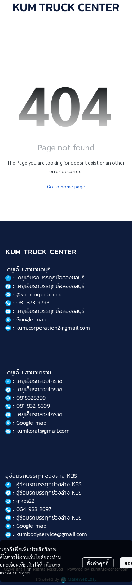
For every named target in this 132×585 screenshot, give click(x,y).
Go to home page (66, 186)
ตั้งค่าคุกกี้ (98, 563)
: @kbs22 (19, 500)
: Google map (25, 422)
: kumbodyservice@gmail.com (46, 534)
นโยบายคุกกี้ (17, 572)
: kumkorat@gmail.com (37, 430)
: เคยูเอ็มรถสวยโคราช (33, 381)
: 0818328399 (25, 397)
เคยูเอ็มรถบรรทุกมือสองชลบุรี (50, 277)
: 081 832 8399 (27, 405)
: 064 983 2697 (28, 509)
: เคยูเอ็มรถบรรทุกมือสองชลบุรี (44, 286)
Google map (31, 319)
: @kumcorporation (33, 294)
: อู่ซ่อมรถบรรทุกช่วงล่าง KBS (43, 484)
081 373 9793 (32, 302)
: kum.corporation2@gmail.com (47, 327)
